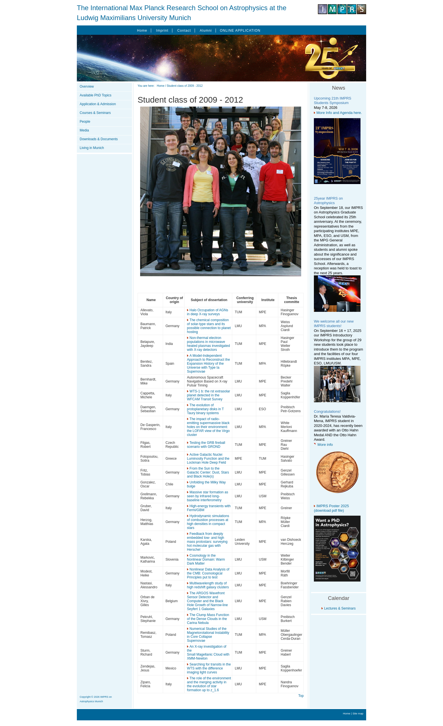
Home (142, 31)
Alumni (206, 31)
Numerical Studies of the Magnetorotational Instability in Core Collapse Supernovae (208, 635)
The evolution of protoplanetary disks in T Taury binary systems (205, 409)
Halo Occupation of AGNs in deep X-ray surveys (207, 312)
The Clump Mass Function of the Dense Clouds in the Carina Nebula (208, 619)
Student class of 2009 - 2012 (185, 85)
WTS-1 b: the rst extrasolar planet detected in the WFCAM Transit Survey (208, 395)
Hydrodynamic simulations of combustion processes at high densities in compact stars (208, 522)
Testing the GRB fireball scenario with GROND (206, 445)
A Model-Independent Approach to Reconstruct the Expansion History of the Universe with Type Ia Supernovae (208, 363)
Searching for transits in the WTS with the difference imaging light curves (209, 668)
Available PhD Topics (95, 95)
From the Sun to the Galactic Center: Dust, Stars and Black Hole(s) (208, 472)
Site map (358, 713)
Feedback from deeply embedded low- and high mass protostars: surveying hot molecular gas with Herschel (207, 542)
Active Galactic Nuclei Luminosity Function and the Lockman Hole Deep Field (208, 458)
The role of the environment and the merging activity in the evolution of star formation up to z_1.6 (209, 684)
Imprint (162, 31)
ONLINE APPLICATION (240, 31)
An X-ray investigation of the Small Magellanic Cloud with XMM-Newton (208, 652)
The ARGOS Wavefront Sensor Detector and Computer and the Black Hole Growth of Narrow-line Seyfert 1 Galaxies (207, 601)
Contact (184, 31)
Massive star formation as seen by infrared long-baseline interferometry (207, 496)
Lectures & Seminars (339, 608)
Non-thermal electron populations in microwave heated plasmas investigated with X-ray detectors (208, 344)
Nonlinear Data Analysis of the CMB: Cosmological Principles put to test (208, 573)
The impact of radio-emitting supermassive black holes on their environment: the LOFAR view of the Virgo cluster (208, 427)
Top (301, 696)
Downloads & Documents (99, 139)
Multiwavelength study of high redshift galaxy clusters (208, 585)
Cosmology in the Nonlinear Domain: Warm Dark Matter (206, 559)
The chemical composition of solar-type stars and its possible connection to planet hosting (209, 326)
